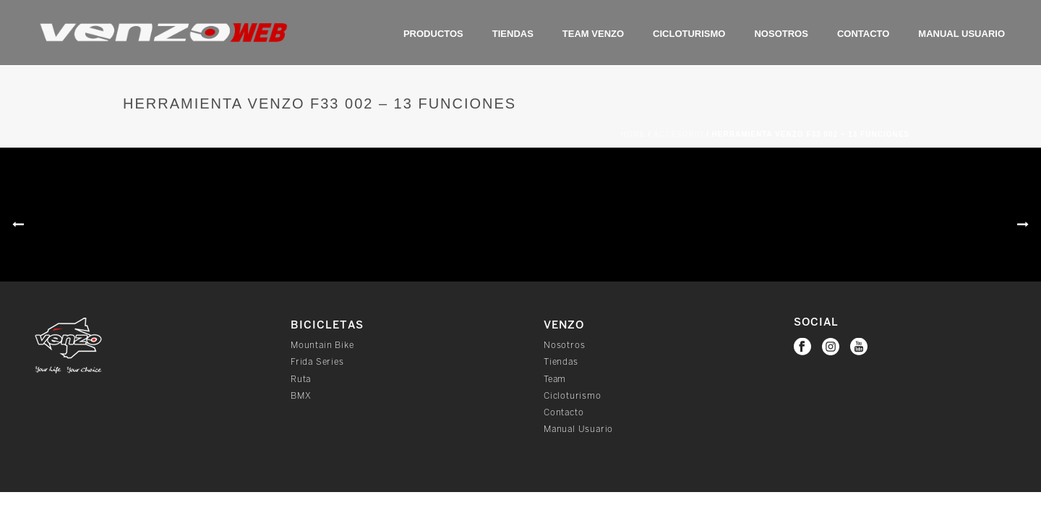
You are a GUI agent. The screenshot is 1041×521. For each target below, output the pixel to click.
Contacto (863, 33)
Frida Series (317, 362)
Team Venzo (593, 33)
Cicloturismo (689, 33)
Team (555, 380)
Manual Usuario (961, 33)
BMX (301, 396)
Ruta (301, 380)
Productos (433, 33)
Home (633, 134)
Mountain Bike (322, 346)
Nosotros (780, 33)
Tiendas (513, 33)
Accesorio (679, 134)
